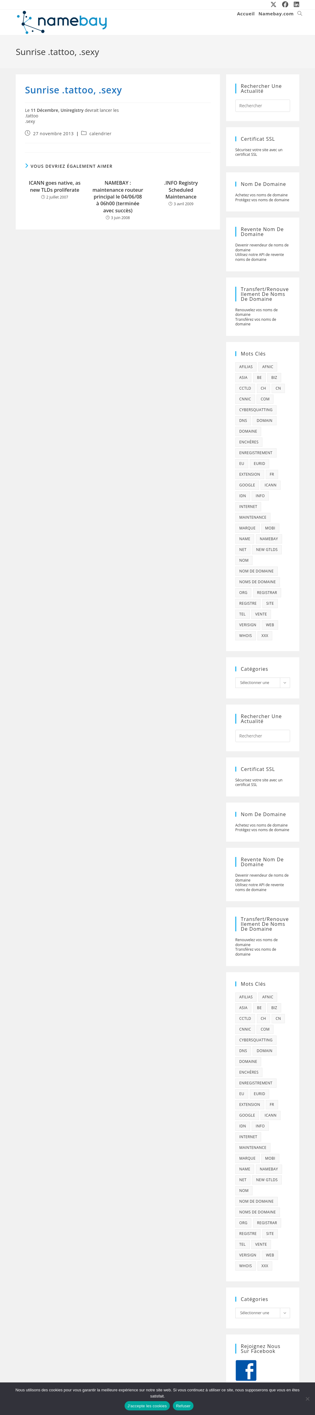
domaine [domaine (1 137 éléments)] (248, 431)
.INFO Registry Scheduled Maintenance (181, 189)
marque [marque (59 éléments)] (247, 528)
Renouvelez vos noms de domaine (256, 312)
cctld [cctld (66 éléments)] (245, 388)
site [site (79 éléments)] (270, 603)
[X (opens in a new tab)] (274, 5)
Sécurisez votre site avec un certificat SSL (259, 152)
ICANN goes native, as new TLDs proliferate (55, 186)
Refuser (183, 1406)
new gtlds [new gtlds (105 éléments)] (266, 549)
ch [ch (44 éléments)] (263, 388)
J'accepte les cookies (147, 1406)
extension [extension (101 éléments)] (249, 474)
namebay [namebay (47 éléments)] (269, 538)
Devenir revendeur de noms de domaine (262, 247)
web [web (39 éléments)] (270, 624)
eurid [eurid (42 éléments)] (259, 463)
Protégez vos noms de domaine (262, 199)
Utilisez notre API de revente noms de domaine (259, 257)
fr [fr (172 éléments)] (272, 474)
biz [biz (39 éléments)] (274, 377)
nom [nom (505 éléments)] (244, 560)
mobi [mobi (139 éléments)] (270, 528)
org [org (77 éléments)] (243, 592)
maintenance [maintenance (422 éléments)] (252, 517)
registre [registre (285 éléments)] (248, 603)
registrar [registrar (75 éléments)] (267, 592)
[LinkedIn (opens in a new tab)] (295, 5)
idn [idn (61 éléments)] (242, 495)
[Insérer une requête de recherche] (262, 106)
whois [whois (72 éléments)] (245, 635)
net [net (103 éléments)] (243, 549)
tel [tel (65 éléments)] (242, 614)
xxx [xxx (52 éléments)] (264, 635)
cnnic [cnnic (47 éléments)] (245, 399)
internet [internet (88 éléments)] (248, 506)
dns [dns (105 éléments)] (243, 420)
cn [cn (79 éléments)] (278, 388)
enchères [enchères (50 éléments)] (249, 442)
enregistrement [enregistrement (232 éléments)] (256, 452)
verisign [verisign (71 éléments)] (247, 624)
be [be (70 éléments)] (259, 377)
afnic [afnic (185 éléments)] (267, 366)
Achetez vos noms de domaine (261, 195)
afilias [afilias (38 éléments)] (246, 366)
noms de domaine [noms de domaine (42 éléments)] (257, 581)
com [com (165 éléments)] (265, 399)
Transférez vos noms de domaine (255, 322)
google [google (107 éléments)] (247, 485)
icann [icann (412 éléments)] (271, 485)
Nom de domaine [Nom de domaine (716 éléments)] (256, 571)
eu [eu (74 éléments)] (241, 463)
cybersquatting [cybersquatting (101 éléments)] (256, 409)
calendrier (101, 133)
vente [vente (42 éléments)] (261, 614)
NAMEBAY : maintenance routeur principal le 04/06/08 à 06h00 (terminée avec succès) (117, 196)
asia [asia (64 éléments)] (243, 377)
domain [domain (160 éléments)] (264, 420)
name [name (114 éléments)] (244, 538)
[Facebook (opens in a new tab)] (285, 5)
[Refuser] (307, 1399)
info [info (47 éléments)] (260, 495)
